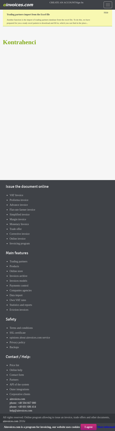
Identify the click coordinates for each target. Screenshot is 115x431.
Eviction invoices (19, 309)
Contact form (17, 374)
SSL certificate (18, 332)
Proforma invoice (19, 200)
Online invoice (18, 238)
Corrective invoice (20, 233)
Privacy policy (17, 342)
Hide (106, 12)
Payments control (19, 285)
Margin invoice (18, 219)
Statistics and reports (21, 304)
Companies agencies (21, 290)
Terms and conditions (21, 327)
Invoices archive (18, 276)
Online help (16, 370)
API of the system (19, 384)
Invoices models (18, 280)
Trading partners (18, 261)
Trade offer (16, 229)
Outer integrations (19, 389)
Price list (14, 365)
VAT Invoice (16, 195)
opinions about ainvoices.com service (30, 337)
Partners (14, 379)
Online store (16, 271)
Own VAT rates (18, 300)
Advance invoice (19, 204)
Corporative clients (20, 394)
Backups (14, 347)
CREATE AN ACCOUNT (63, 2)
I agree (88, 427)
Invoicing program (20, 243)
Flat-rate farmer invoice (22, 209)
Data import (16, 295)
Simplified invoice (20, 214)
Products (14, 266)
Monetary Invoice (19, 224)
